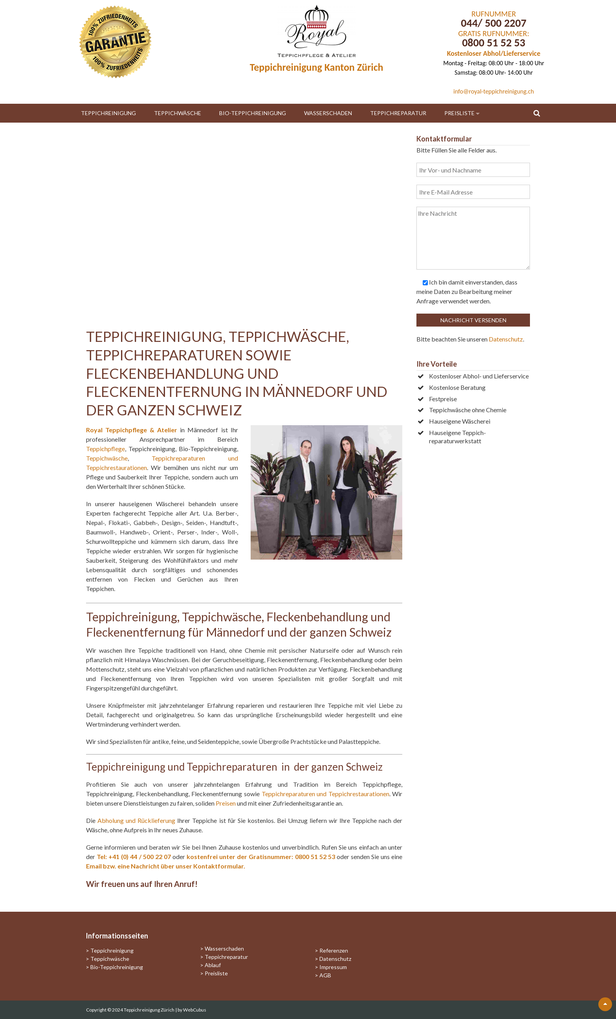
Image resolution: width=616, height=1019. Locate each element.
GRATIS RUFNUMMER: (493, 33)
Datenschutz (506, 339)
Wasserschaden (328, 113)
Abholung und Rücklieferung (136, 820)
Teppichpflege (105, 448)
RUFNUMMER (493, 13)
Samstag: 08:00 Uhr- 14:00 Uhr (494, 72)
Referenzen (333, 950)
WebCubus (194, 1010)
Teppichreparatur (398, 113)
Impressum (333, 967)
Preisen (226, 803)
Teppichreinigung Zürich (149, 1010)
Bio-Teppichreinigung (252, 113)
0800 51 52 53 (493, 43)
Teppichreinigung (108, 113)
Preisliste (459, 113)
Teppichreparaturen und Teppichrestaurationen (325, 793)
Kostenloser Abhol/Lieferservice (494, 53)
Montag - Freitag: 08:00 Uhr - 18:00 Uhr (493, 63)
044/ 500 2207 (493, 23)
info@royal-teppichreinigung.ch (493, 91)
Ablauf (213, 965)
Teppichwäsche (177, 113)
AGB (325, 975)
